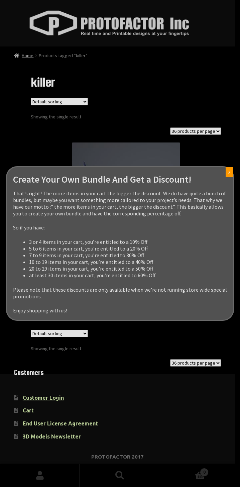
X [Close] (68, 172)
